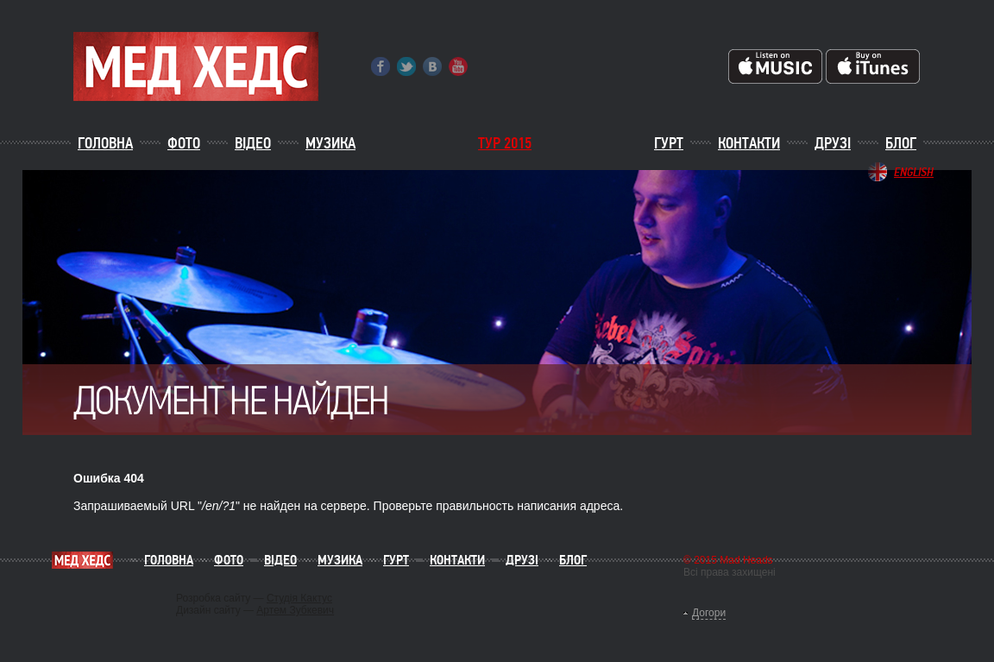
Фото (183, 143)
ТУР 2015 (505, 143)
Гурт (668, 143)
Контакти (749, 143)
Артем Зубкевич (295, 610)
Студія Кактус (299, 598)
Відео (253, 143)
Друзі (833, 143)
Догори (709, 613)
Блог (900, 143)
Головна (105, 143)
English (914, 172)
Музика (330, 143)
